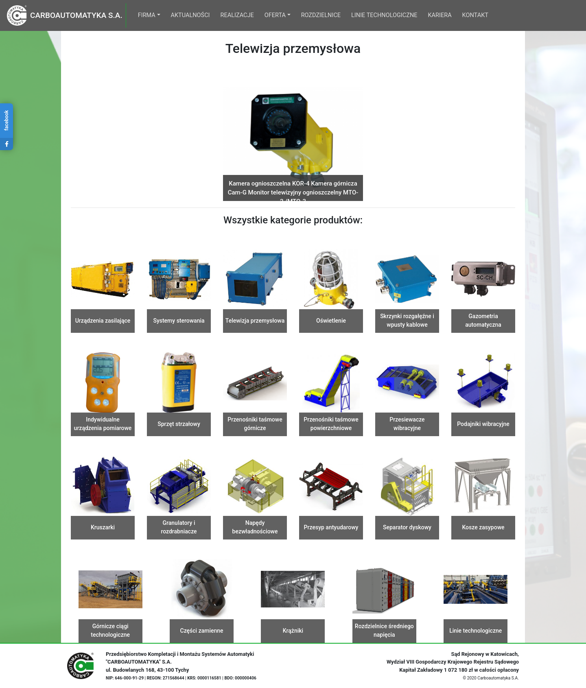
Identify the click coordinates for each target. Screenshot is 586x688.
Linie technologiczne (384, 15)
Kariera (440, 15)
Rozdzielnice (321, 15)
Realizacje (237, 15)
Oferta (275, 15)
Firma (146, 15)
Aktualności (190, 15)
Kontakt (475, 15)
